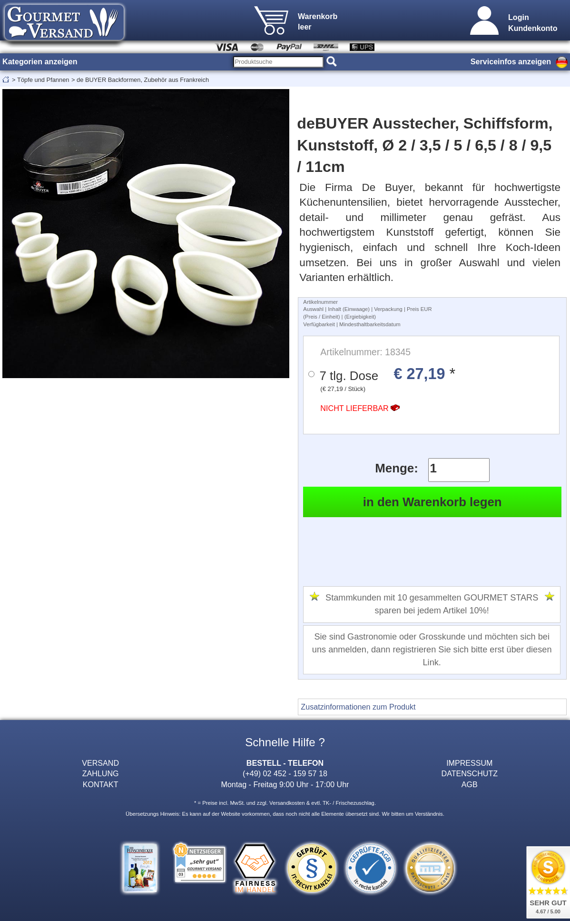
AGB (470, 784)
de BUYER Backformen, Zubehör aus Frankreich (143, 79)
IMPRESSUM (469, 763)
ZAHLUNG (100, 773)
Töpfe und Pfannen (43, 79)
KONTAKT (100, 784)
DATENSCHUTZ (470, 773)
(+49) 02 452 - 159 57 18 (285, 773)
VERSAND (100, 763)
